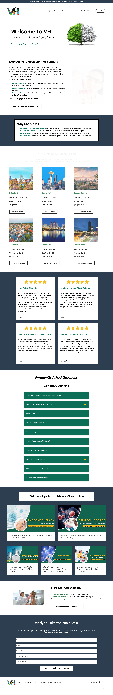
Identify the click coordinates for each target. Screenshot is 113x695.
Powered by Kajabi (101, 691)
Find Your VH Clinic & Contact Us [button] (56, 670)
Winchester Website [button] (18, 263)
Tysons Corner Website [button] (84, 263)
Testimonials (56, 11)
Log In (92, 11)
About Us (85, 11)
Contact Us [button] (100, 11)
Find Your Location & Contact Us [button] (25, 107)
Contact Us (57, 684)
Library (76, 11)
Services (28, 684)
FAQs (48, 11)
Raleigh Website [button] (17, 212)
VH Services (67, 11)
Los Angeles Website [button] (84, 212)
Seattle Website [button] (49, 212)
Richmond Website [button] (50, 263)
